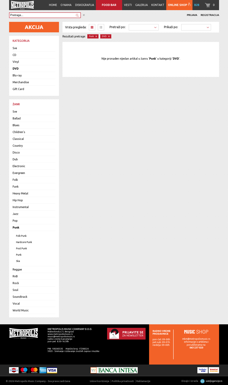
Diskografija (84, 4)
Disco (16, 152)
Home (53, 4)
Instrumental (21, 207)
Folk (15, 179)
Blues (16, 125)
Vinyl (16, 61)
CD (14, 54)
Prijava (192, 14)
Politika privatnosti (123, 381)
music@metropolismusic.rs (61, 336)
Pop (15, 220)
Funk (16, 186)
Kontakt (157, 4)
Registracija (210, 14)
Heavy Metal (20, 193)
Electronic (19, 166)
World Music (21, 310)
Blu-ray (17, 75)
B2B (196, 4)
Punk (16, 227)
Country (18, 145)
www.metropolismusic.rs (60, 334)
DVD (16, 68)
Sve (15, 48)
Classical (18, 138)
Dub (15, 159)
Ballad (17, 118)
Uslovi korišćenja (99, 381)
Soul (15, 289)
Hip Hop (18, 200)
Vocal (16, 303)
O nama (66, 4)
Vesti (128, 4)
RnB (15, 276)
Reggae (17, 269)
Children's (19, 132)
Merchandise (21, 82)
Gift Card (18, 89)
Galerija (141, 4)
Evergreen (19, 172)
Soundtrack (20, 296)
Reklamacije (143, 381)
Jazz (15, 213)
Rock (16, 283)
